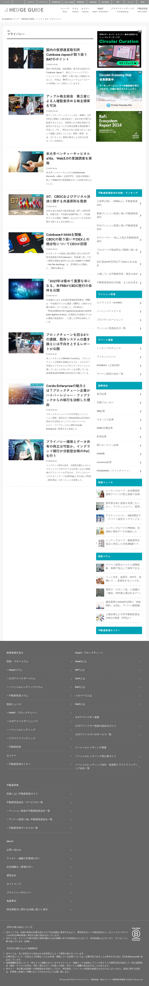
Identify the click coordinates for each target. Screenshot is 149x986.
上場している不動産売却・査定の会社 (117, 273)
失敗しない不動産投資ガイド (22, 792)
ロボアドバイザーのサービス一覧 (93, 733)
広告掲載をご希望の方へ (20, 866)
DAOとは (80, 703)
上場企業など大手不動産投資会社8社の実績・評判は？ (123, 615)
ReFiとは (80, 686)
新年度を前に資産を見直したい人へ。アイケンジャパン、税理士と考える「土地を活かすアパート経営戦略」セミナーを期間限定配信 (123, 504)
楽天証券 (101, 393)
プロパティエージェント (110, 318)
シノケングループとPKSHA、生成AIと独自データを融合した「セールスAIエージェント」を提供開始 (124, 529)
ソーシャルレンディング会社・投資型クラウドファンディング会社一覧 (106, 765)
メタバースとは (83, 694)
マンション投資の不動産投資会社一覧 (29, 809)
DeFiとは (80, 677)
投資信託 (93, 2)
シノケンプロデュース (109, 347)
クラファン (43, 2)
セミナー (85, 10)
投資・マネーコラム (17, 660)
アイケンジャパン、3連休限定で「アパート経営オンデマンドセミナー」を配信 (123, 516)
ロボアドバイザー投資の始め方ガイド (95, 724)
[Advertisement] (50, 527)
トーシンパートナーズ (109, 310)
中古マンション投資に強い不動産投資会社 (117, 226)
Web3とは (80, 660)
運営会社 (11, 874)
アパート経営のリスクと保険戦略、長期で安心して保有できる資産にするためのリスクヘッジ (123, 565)
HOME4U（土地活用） (109, 364)
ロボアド (31, 2)
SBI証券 (101, 410)
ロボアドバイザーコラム (22, 677)
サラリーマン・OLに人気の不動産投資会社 (118, 238)
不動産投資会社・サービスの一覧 (25, 801)
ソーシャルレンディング (22, 728)
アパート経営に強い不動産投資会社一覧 (30, 818)
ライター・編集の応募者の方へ (23, 857)
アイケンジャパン (106, 356)
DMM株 (101, 452)
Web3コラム (16, 669)
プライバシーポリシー (19, 891)
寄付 (142, 2)
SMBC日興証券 (105, 427)
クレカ (130, 2)
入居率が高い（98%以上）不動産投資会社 (117, 202)
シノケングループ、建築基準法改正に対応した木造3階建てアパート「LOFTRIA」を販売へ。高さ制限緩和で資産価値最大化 (123, 541)
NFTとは (80, 669)
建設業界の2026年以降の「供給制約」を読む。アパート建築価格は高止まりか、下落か (123, 603)
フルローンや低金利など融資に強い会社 (117, 250)
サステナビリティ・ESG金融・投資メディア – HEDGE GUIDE (100, 979)
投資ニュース (14, 703)
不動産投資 (55, 2)
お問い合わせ (14, 848)
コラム (75, 10)
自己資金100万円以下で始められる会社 (117, 263)
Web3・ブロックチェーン (23, 711)
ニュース (65, 10)
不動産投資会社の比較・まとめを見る (117, 281)
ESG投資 (80, 2)
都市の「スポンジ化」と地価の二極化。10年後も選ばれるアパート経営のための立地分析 (123, 590)
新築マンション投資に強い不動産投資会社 (117, 214)
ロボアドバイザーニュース (23, 720)
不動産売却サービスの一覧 (23, 827)
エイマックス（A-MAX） (110, 301)
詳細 (27, 940)
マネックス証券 (105, 418)
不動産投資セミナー (20, 763)
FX (118, 2)
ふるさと (68, 2)
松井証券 (101, 435)
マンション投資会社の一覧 (111, 327)
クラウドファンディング (122, 10)
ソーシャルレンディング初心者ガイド (95, 755)
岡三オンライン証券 (108, 444)
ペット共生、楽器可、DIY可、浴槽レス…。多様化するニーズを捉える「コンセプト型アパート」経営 (124, 578)
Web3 (100, 10)
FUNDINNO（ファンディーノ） (114, 469)
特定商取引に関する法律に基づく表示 (27, 908)
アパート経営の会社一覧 (110, 373)
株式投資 (105, 2)
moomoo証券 (104, 461)
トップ (6, 2)
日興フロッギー (105, 401)
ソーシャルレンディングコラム (26, 686)
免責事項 (11, 900)
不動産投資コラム (18, 694)
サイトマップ (14, 883)
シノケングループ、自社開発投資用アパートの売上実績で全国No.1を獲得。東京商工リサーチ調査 (124, 491)
